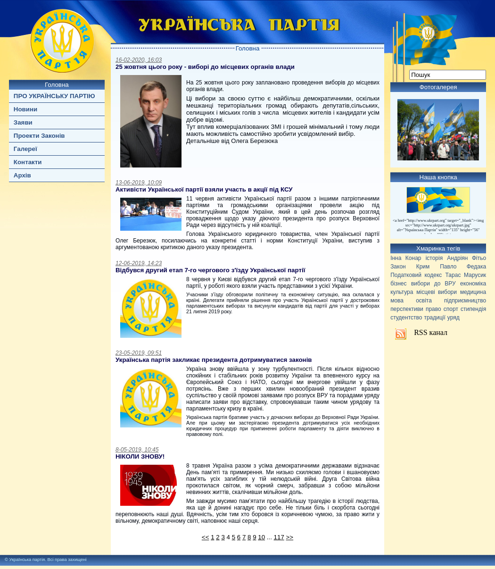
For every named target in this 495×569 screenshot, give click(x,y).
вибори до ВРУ (433, 283)
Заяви (23, 122)
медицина (473, 292)
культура (401, 292)
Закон (398, 266)
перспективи (406, 309)
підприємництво (465, 300)
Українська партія (27, 559)
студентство (406, 317)
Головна (57, 84)
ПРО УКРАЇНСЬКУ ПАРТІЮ (54, 96)
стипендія (473, 309)
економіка (473, 283)
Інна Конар (405, 258)
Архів (22, 175)
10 (261, 537)
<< (205, 537)
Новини (25, 109)
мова (397, 300)
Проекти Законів (39, 135)
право (433, 309)
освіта (424, 300)
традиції (434, 317)
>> (290, 537)
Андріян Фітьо (466, 258)
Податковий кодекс (416, 275)
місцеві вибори (436, 292)
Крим (423, 266)
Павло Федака (463, 266)
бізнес (398, 283)
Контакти (28, 162)
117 (279, 537)
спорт (451, 309)
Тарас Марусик (466, 275)
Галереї (25, 148)
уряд (453, 317)
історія (434, 258)
